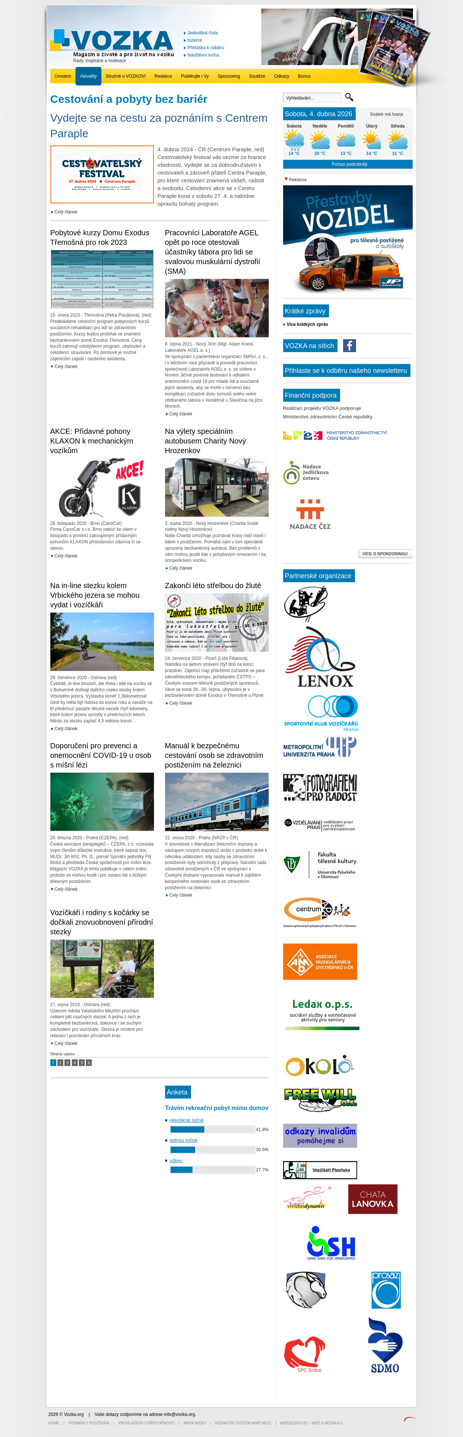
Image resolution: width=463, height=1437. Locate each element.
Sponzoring (229, 76)
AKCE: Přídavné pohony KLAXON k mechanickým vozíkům (92, 441)
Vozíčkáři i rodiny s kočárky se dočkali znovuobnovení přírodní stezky (101, 922)
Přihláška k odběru (206, 47)
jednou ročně (184, 1140)
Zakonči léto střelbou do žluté (213, 585)
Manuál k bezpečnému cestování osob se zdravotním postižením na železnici (214, 755)
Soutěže (257, 76)
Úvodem (63, 76)
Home (54, 1423)
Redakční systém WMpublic (243, 1423)
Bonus (304, 76)
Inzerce (195, 40)
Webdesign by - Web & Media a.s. (311, 1423)
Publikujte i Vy (195, 76)
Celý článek (66, 212)
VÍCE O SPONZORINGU (385, 553)
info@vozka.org (179, 1414)
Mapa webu (195, 1423)
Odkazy (281, 76)
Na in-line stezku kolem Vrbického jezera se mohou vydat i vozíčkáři (95, 595)
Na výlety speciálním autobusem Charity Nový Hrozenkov (205, 441)
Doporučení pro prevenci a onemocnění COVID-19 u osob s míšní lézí (101, 755)
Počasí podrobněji (349, 164)
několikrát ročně (187, 1120)
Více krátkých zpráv (307, 324)
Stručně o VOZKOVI (126, 76)
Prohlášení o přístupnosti (146, 1423)
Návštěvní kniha (203, 55)
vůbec (176, 1160)
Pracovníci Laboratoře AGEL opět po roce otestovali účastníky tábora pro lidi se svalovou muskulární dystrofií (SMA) (213, 252)
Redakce (163, 76)
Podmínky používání (88, 1423)
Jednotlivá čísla (203, 33)
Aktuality (88, 76)
